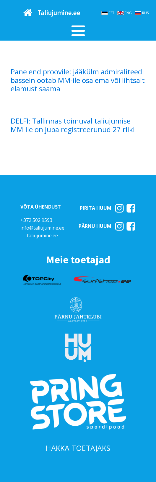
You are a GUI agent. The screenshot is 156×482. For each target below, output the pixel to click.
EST (111, 12)
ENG (128, 12)
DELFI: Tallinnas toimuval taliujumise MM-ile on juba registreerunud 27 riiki (73, 125)
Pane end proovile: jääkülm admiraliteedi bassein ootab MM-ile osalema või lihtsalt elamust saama (78, 80)
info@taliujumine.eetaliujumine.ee (42, 232)
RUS (145, 12)
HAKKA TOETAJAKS (78, 448)
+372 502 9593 (36, 220)
